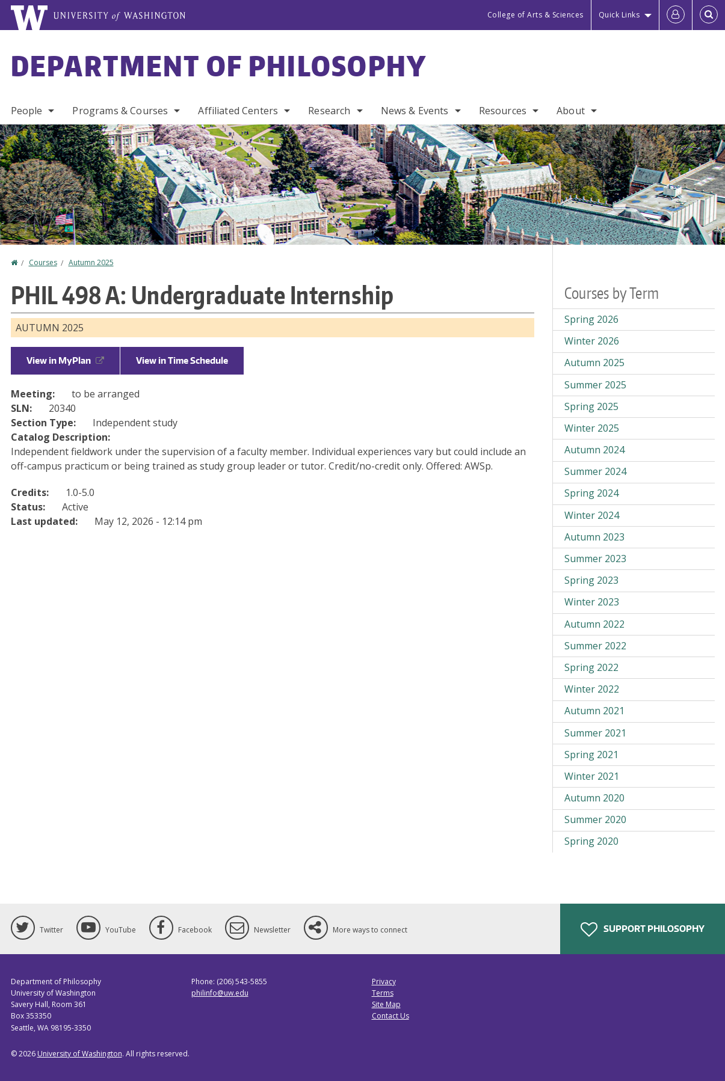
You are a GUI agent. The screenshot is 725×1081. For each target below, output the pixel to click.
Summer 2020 (595, 819)
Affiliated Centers (238, 110)
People (27, 110)
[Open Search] (709, 15)
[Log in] (675, 15)
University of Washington (79, 1054)
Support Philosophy (643, 929)
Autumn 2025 (91, 262)
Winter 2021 (591, 776)
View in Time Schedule (182, 360)
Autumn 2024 (594, 449)
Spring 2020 (591, 841)
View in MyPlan (65, 360)
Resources (502, 110)
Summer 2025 (595, 384)
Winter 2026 (591, 341)
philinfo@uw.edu (219, 993)
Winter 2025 (591, 428)
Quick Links (619, 15)
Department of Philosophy (219, 65)
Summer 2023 (595, 558)
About (571, 110)
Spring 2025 (591, 406)
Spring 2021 (591, 754)
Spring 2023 (591, 580)
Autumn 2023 (594, 537)
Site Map (386, 1004)
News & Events (415, 110)
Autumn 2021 (594, 710)
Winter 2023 (591, 601)
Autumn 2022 (594, 624)
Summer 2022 (595, 645)
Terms (382, 993)
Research (329, 110)
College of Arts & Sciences (535, 15)
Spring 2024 (591, 493)
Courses (43, 262)
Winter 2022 (591, 689)
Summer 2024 (595, 471)
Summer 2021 (595, 733)
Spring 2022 (591, 667)
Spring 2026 (591, 319)
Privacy (384, 981)
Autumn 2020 (594, 797)
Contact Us (390, 1016)
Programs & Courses (120, 110)
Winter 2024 (591, 515)
